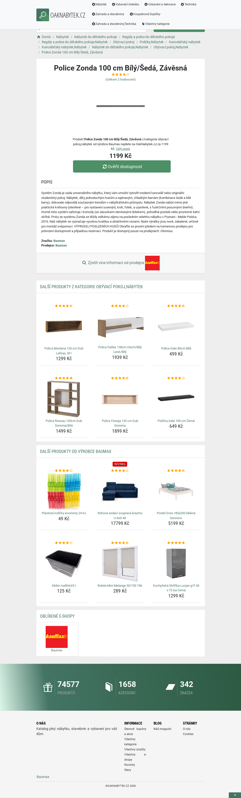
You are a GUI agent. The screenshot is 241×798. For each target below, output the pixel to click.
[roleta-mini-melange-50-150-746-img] (120, 563)
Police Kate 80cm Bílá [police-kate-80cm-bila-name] (176, 348)
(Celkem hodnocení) (120, 79)
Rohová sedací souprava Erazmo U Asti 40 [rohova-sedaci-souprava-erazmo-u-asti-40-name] (120, 515)
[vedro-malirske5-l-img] (63, 563)
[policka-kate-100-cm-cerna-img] (176, 399)
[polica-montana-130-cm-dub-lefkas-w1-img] (63, 326)
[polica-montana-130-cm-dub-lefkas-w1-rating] (63, 306)
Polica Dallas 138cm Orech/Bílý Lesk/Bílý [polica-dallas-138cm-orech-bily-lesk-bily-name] (120, 349)
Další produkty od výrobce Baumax (75, 451)
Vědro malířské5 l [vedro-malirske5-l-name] (64, 585)
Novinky (129, 765)
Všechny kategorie (155, 24)
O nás (186, 729)
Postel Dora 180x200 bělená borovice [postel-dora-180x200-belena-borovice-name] (176, 515)
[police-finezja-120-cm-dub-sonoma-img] (120, 399)
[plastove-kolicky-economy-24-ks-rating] (63, 470)
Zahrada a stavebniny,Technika (114, 24)
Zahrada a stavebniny (108, 14)
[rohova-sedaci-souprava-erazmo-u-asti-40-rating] (120, 470)
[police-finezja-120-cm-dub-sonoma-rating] (120, 378)
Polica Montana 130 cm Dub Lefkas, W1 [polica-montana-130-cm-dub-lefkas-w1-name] (63, 351)
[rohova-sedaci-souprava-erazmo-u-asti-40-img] (120, 491)
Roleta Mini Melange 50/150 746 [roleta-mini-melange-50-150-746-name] (120, 585)
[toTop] (235, 795)
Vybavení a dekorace (160, 4)
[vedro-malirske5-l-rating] (63, 543)
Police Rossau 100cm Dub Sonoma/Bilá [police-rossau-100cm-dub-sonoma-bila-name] (64, 423)
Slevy (127, 770)
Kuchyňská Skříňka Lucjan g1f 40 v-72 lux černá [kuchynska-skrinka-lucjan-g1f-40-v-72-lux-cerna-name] (176, 588)
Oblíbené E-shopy (57, 616)
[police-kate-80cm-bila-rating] (176, 306)
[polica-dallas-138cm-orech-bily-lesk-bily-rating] (120, 306)
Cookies (188, 734)
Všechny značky (135, 749)
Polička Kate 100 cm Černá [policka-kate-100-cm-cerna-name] (176, 421)
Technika (188, 4)
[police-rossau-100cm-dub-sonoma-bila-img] (63, 399)
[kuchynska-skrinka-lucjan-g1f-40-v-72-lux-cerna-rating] (176, 543)
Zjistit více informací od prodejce (120, 263)
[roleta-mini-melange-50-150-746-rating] (120, 543)
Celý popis (123, 149)
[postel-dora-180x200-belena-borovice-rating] (176, 470)
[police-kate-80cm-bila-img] (176, 326)
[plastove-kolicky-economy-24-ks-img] (63, 491)
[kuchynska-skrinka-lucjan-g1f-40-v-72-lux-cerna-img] (176, 563)
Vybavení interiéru (125, 4)
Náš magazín (162, 729)
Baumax (59, 241)
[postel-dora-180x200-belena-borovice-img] (176, 491)
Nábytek (99, 4)
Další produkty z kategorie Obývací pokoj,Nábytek (91, 286)
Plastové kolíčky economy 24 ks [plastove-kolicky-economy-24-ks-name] (64, 513)
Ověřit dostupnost (121, 166)
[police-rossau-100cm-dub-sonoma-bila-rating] (63, 378)
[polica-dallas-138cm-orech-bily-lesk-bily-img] (120, 326)
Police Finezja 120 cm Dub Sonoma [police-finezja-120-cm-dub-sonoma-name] (120, 423)
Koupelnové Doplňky (144, 14)
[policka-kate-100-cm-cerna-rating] (176, 378)
